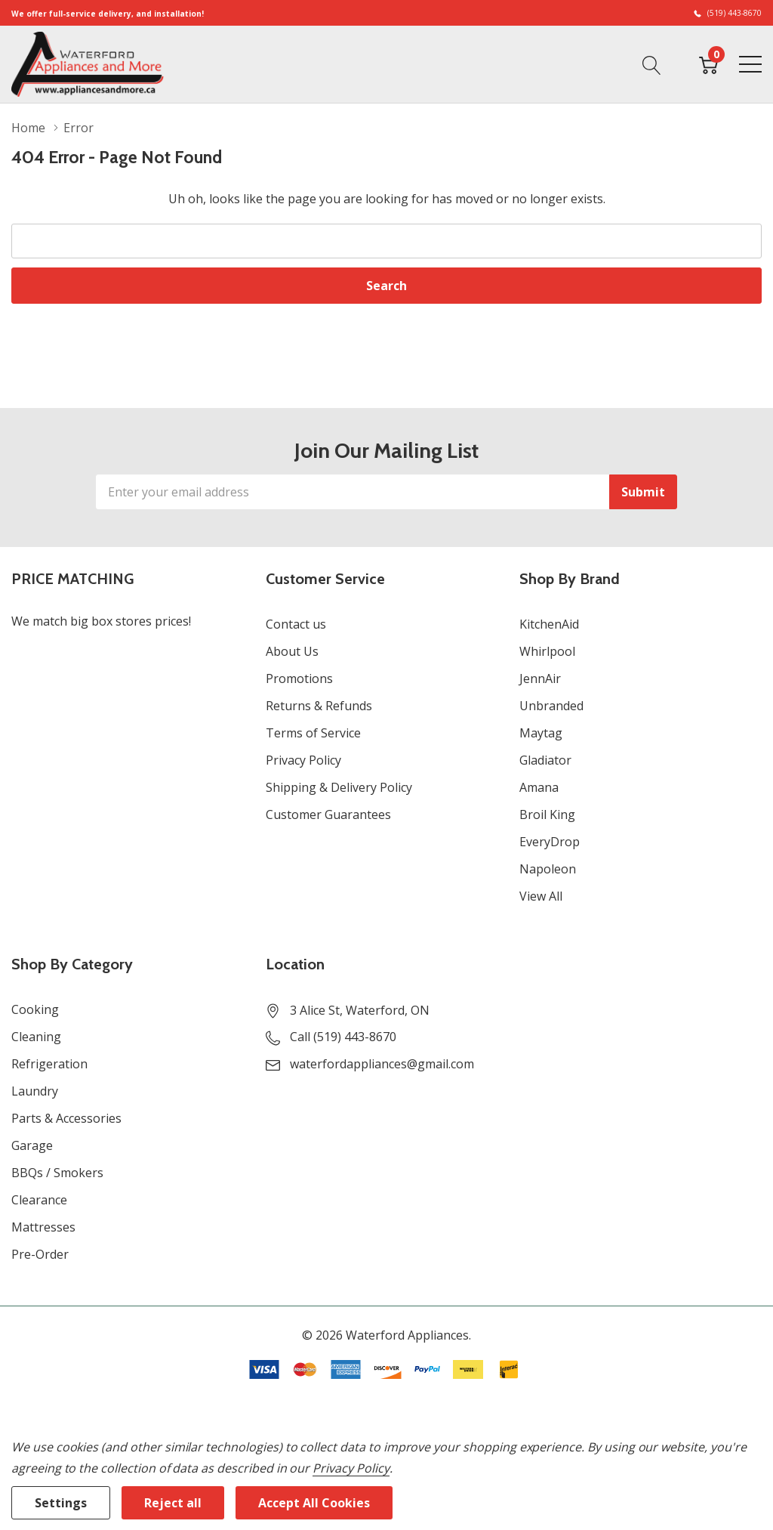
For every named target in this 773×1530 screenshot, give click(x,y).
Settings (61, 1502)
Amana (539, 787)
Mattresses (43, 1227)
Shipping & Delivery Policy (339, 787)
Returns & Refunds (319, 705)
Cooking (35, 1009)
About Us (292, 651)
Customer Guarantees (328, 814)
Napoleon (547, 869)
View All (540, 896)
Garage (32, 1145)
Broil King (547, 814)
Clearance (39, 1200)
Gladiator (545, 760)
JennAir (540, 678)
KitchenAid (549, 624)
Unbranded (551, 705)
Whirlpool (547, 651)
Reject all (173, 1502)
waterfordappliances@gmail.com (382, 1064)
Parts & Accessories (66, 1118)
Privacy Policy (303, 760)
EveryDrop (549, 841)
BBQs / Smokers (57, 1172)
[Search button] (651, 63)
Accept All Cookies (314, 1502)
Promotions (299, 678)
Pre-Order (40, 1254)
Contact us (296, 624)
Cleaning (36, 1036)
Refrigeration (49, 1064)
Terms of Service (313, 733)
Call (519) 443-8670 (343, 1036)
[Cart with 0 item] (708, 63)
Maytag (540, 733)
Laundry (34, 1091)
